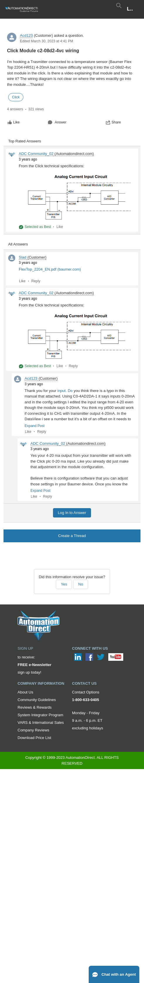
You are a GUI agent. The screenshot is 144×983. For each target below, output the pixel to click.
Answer (57, 122)
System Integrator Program (40, 715)
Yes (64, 584)
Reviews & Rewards (35, 707)
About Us (25, 692)
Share (113, 122)
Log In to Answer (72, 512)
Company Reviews (33, 730)
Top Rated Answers (24, 141)
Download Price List (34, 737)
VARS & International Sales (41, 722)
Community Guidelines (37, 700)
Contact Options (85, 692)
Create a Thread (72, 536)
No (80, 584)
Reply (35, 281)
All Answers (18, 244)
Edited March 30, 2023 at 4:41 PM (46, 41)
